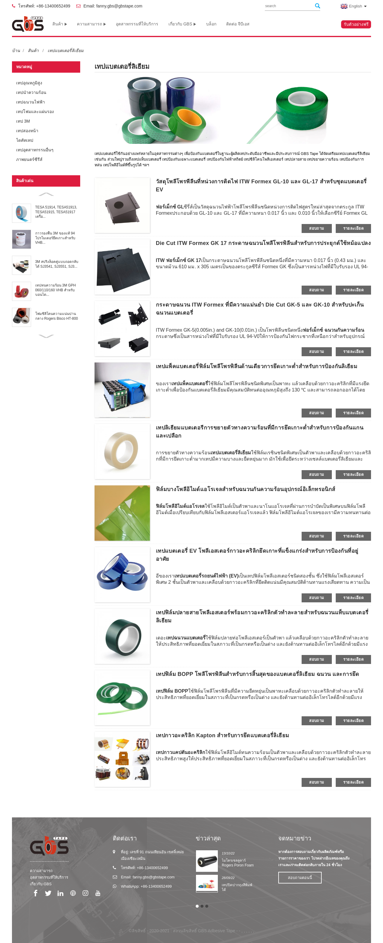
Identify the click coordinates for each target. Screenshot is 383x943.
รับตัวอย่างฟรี (356, 24)
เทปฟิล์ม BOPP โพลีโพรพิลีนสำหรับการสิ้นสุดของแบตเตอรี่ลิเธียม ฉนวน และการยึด (257, 674)
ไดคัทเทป (24, 140)
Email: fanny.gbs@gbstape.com (112, 6)
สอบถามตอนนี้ (300, 877)
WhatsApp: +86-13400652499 (146, 886)
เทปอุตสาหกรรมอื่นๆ (35, 149)
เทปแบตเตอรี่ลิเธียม (65, 50)
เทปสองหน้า (27, 130)
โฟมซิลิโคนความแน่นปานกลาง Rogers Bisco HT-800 (56, 316)
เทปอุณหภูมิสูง (29, 82)
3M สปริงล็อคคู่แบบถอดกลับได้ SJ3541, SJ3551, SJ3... (57, 264)
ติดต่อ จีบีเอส (238, 24)
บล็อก (211, 24)
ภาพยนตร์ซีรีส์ (29, 159)
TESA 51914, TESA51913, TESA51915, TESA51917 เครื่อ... (56, 212)
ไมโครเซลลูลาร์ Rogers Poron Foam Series (238, 865)
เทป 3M (23, 121)
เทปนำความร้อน (31, 92)
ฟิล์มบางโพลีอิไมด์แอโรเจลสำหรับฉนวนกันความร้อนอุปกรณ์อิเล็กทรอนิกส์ (245, 489)
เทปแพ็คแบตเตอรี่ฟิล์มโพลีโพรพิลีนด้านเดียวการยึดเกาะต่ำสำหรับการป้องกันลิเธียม (256, 366)
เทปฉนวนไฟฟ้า (30, 102)
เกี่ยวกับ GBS (182, 24)
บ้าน (16, 50)
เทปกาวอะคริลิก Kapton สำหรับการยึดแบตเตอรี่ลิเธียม (222, 735)
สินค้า (59, 24)
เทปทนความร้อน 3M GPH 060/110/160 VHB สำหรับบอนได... (55, 290)
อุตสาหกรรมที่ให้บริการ (137, 24)
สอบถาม (316, 228)
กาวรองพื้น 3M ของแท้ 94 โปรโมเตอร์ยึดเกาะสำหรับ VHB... (55, 238)
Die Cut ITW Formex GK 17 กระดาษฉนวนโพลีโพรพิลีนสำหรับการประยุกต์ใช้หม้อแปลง (263, 243)
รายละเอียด (353, 228)
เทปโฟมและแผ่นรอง (35, 111)
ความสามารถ (91, 24)
